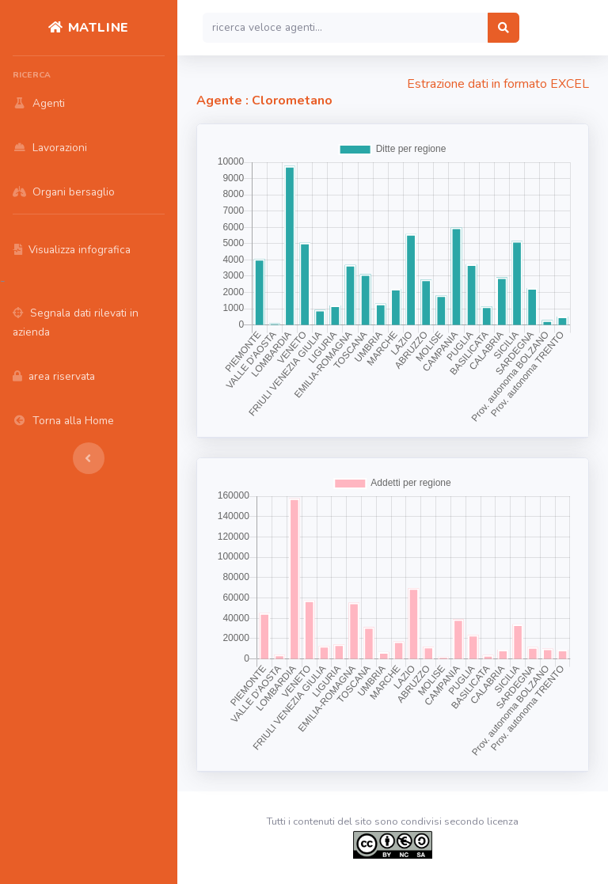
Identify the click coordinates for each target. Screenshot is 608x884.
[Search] (345, 28)
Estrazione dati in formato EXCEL (498, 84)
